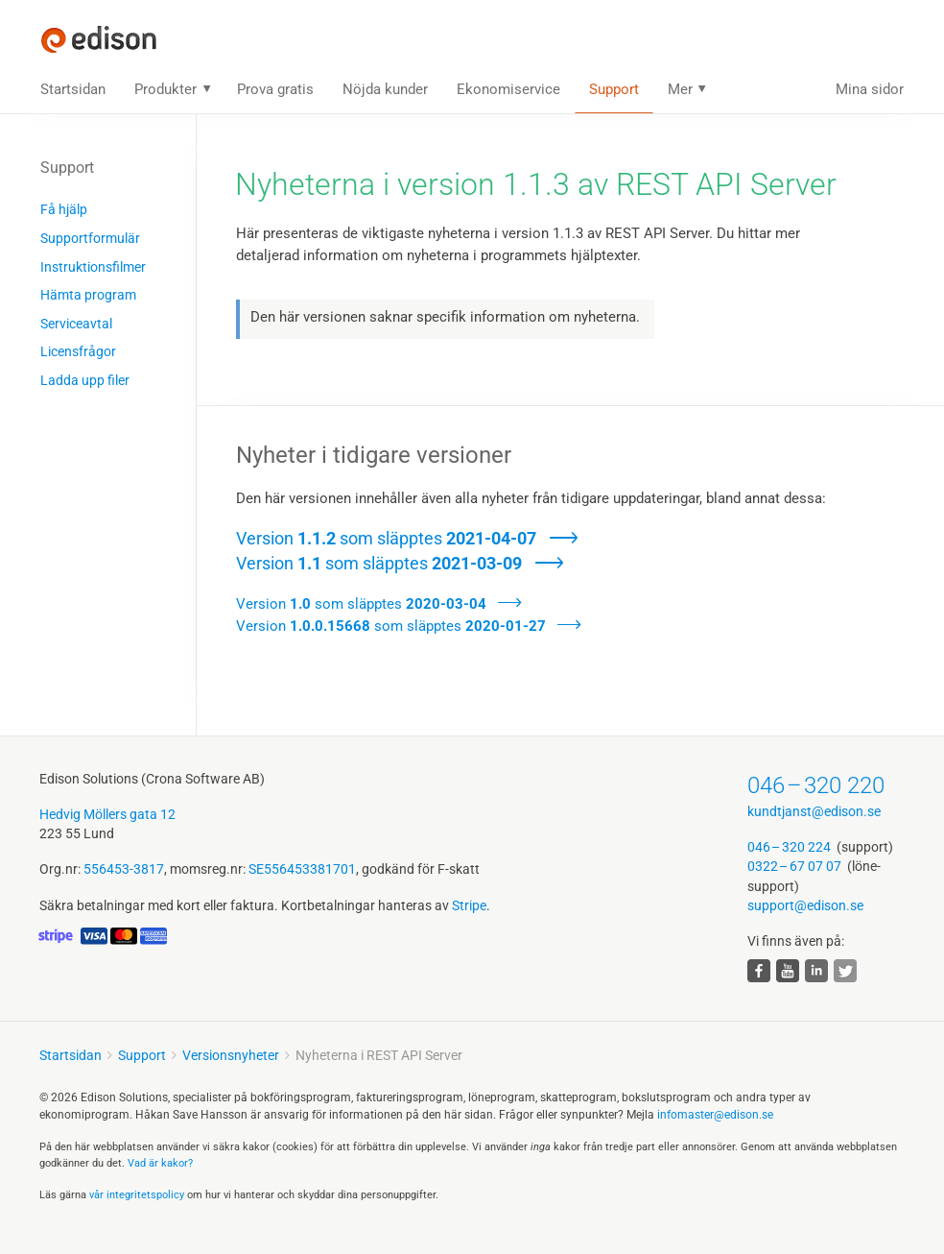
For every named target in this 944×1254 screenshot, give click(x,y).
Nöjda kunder (385, 89)
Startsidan (73, 89)
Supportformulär (90, 238)
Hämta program (88, 294)
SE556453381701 (302, 869)
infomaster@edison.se (715, 1114)
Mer (680, 89)
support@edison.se (805, 905)
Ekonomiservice (508, 89)
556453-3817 (123, 869)
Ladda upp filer (85, 380)
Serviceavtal (76, 323)
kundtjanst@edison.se (814, 811)
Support (614, 89)
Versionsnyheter (230, 1055)
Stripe (469, 905)
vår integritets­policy (136, 1195)
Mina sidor (870, 89)
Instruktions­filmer (93, 267)
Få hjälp (63, 209)
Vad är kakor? (160, 1163)
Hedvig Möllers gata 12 (107, 814)
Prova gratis (275, 89)
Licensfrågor (78, 351)
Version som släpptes (386, 538)
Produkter (165, 89)
